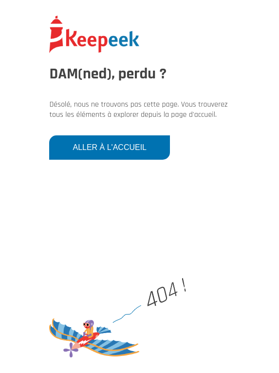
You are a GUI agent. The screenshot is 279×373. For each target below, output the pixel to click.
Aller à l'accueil (110, 147)
